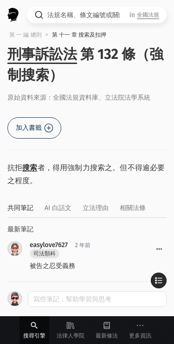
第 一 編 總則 (25, 35)
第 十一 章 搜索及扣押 (79, 35)
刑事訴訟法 (42, 54)
